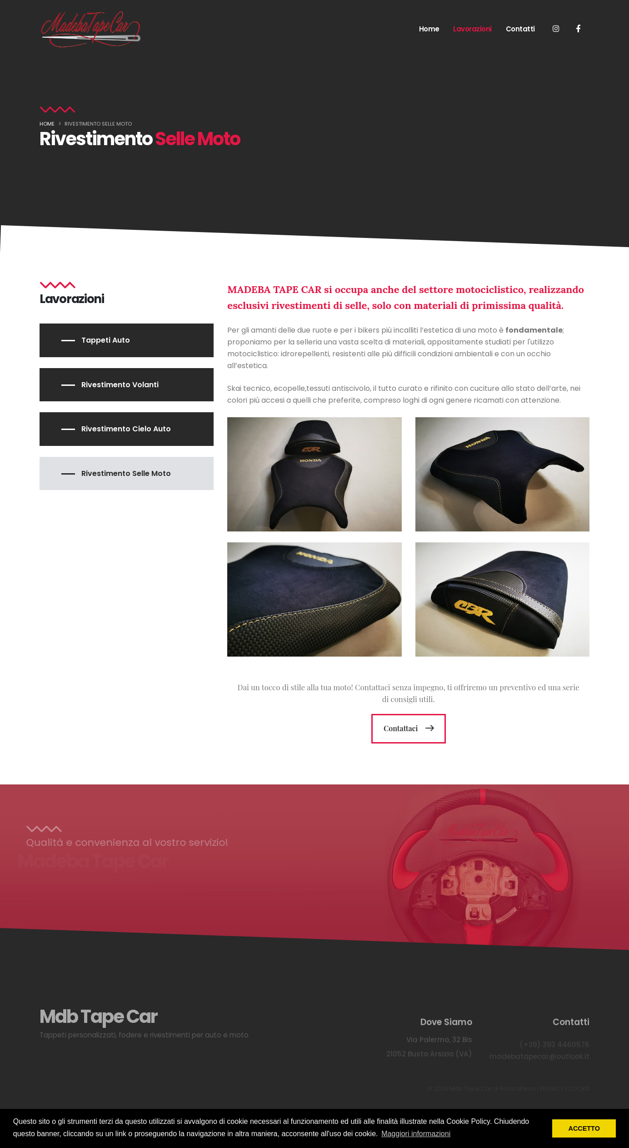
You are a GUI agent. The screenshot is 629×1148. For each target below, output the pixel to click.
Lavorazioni (472, 29)
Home (429, 29)
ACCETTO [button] (584, 1128)
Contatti (520, 29)
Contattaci (398, 728)
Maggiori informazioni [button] (415, 1134)
